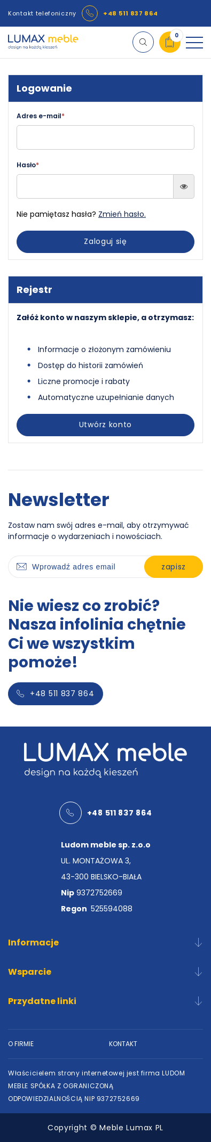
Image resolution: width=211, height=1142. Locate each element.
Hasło (28, 164)
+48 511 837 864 (130, 13)
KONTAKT (123, 1043)
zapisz (173, 566)
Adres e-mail (41, 115)
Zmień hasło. (122, 214)
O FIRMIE (21, 1043)
